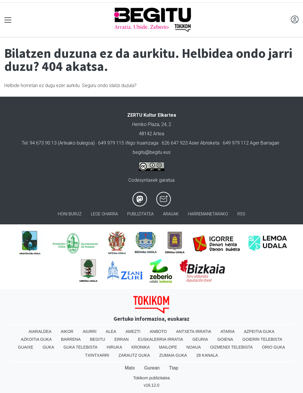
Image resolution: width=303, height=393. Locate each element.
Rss (241, 214)
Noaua (194, 347)
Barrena (71, 339)
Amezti (132, 331)
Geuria (200, 339)
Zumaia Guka (173, 355)
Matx (130, 367)
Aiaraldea (39, 331)
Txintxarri (97, 355)
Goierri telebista (262, 339)
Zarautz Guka (134, 355)
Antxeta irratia (193, 331)
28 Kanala (207, 355)
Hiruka (114, 347)
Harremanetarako (208, 214)
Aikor (67, 331)
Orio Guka (273, 347)
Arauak (171, 214)
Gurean (151, 367)
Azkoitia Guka (36, 339)
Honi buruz (70, 214)
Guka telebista (80, 347)
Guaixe (25, 347)
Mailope (168, 347)
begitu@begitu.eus (152, 152)
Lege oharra (104, 214)
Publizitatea (140, 214)
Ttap (173, 367)
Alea (111, 331)
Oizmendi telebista (231, 347)
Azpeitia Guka (259, 331)
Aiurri (89, 331)
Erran (121, 339)
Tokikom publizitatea (151, 378)
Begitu (97, 339)
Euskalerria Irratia (160, 339)
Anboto (158, 331)
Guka (48, 347)
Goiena (225, 339)
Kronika (140, 347)
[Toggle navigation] (8, 20)
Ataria (227, 331)
